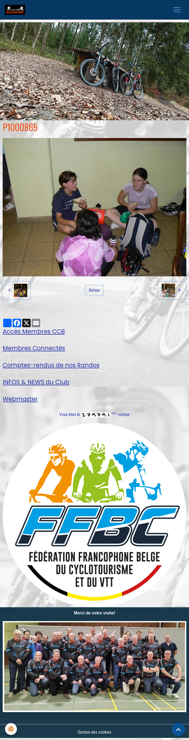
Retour (94, 290)
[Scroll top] (178, 729)
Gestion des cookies (94, 732)
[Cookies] (11, 729)
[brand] (16, 10)
